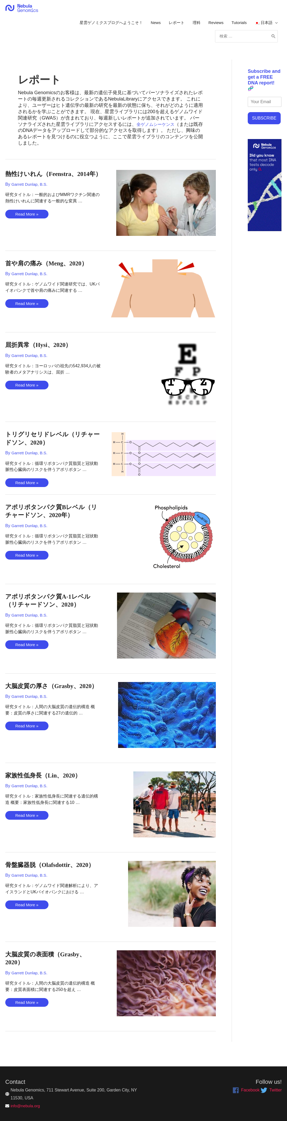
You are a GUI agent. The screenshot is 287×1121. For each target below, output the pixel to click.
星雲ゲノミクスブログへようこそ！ (101, 25)
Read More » (27, 230)
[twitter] (271, 1090)
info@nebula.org (26, 1106)
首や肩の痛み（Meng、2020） (50, 270)
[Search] (273, 42)
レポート (171, 25)
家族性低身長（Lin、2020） (46, 782)
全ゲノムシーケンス (158, 131)
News (149, 25)
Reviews (213, 25)
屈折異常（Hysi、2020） (41, 352)
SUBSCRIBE (264, 125)
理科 (192, 25)
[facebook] (246, 1090)
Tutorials (237, 25)
